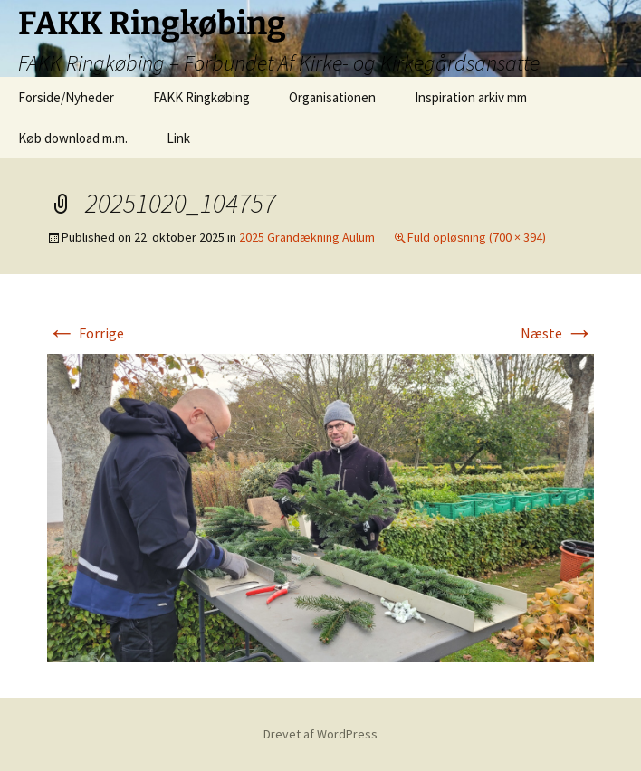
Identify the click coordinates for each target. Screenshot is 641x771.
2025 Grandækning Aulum (307, 237)
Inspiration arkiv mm (471, 97)
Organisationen (332, 97)
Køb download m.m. (73, 138)
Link (178, 138)
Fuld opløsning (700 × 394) (476, 237)
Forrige (85, 333)
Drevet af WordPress (320, 734)
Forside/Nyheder (66, 97)
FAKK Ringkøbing (201, 97)
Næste (557, 333)
